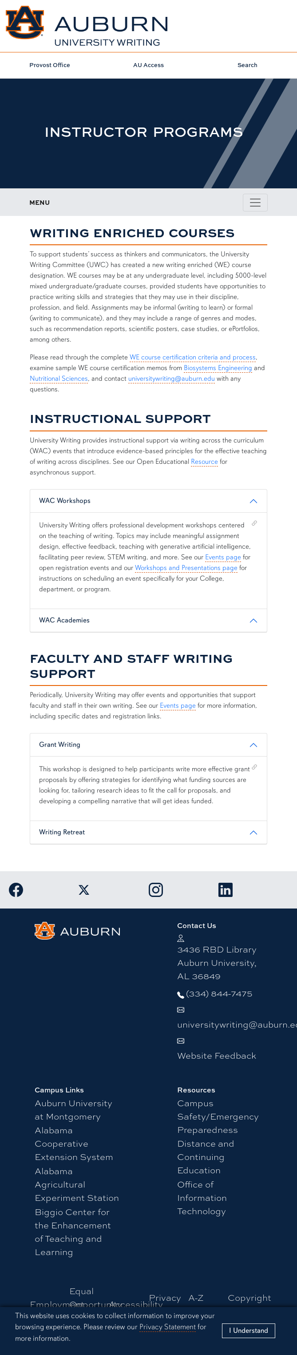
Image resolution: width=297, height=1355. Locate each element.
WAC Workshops (65, 500)
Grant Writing (59, 744)
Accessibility (136, 1303)
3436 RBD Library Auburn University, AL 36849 (217, 962)
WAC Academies (64, 620)
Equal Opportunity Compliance (95, 1303)
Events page (223, 557)
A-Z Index (200, 1304)
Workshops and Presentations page (186, 567)
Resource (204, 461)
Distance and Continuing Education (205, 1156)
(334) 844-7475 (219, 992)
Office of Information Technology (202, 1197)
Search (247, 65)
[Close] (248, 1330)
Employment (57, 1303)
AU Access (148, 65)
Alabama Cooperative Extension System (74, 1143)
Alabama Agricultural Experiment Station (77, 1184)
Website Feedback (216, 1054)
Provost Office (49, 65)
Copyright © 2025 (249, 1304)
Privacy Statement (167, 1326)
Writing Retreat (62, 832)
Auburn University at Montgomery (73, 1109)
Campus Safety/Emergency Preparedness (218, 1116)
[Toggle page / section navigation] (255, 202)
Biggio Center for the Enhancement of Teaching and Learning (73, 1231)
